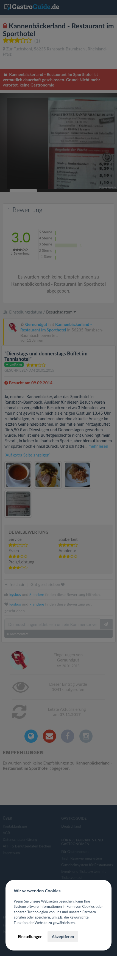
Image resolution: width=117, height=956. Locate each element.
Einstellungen (30, 936)
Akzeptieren (63, 936)
